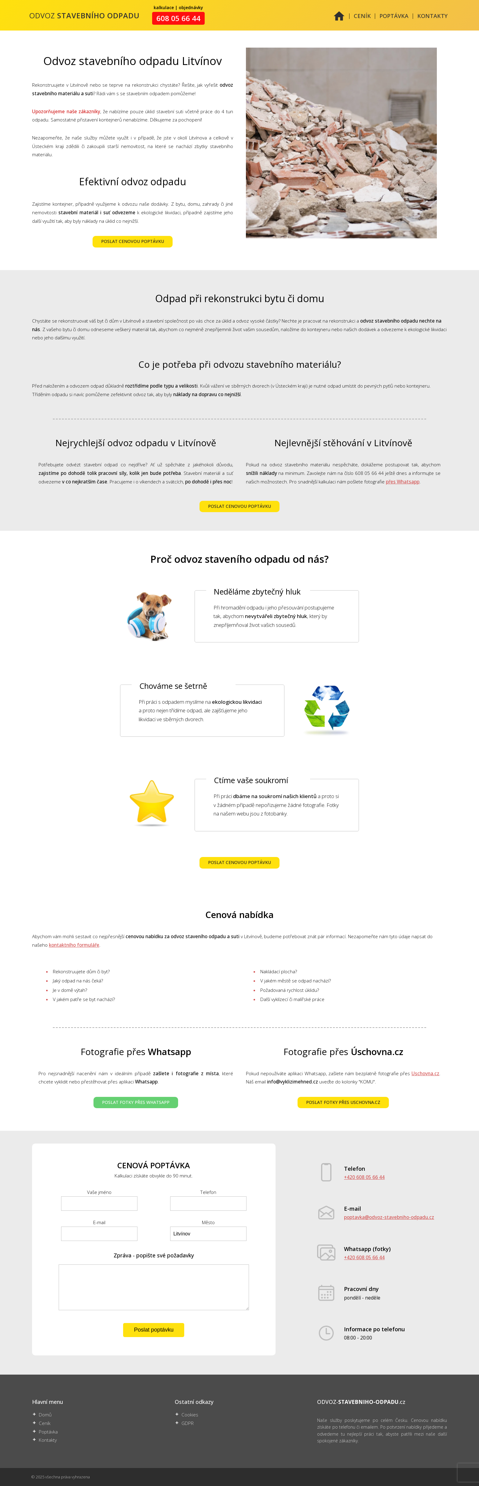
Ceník (44, 1423)
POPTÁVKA (393, 16)
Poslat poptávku (154, 1330)
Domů (45, 1415)
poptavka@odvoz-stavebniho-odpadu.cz (389, 1217)
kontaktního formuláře (74, 945)
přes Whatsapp (402, 482)
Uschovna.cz (425, 1073)
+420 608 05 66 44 (364, 1177)
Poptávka (48, 1432)
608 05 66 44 (178, 18)
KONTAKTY (432, 16)
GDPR (187, 1423)
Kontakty (48, 1440)
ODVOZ (84, 15)
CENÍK (362, 16)
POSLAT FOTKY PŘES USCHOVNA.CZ (343, 1102)
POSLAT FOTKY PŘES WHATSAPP (136, 1102)
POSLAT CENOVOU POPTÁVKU (132, 241)
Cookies (189, 1415)
